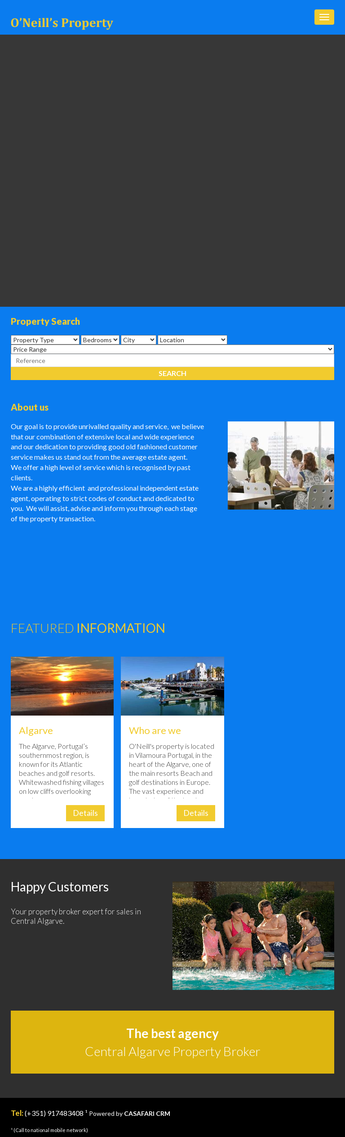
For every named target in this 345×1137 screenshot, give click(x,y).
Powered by (129, 1113)
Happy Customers (60, 886)
